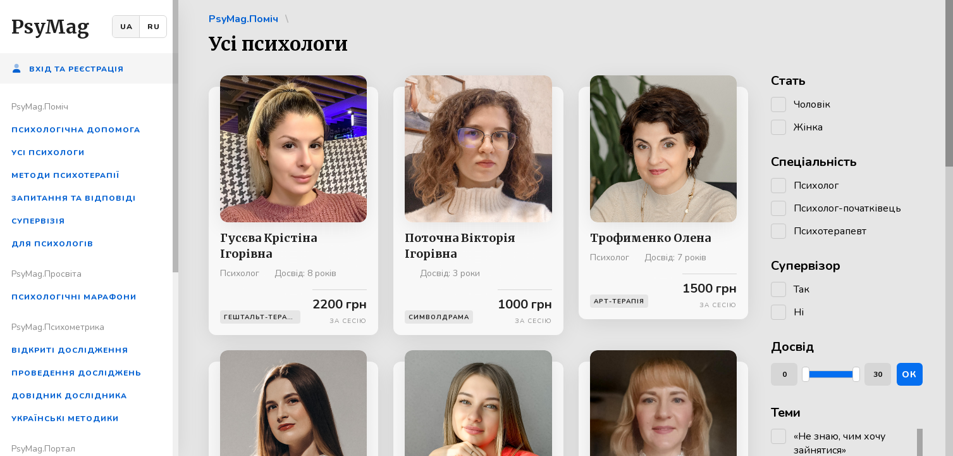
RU (153, 27)
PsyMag (50, 26)
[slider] (805, 374)
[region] (89, 228)
